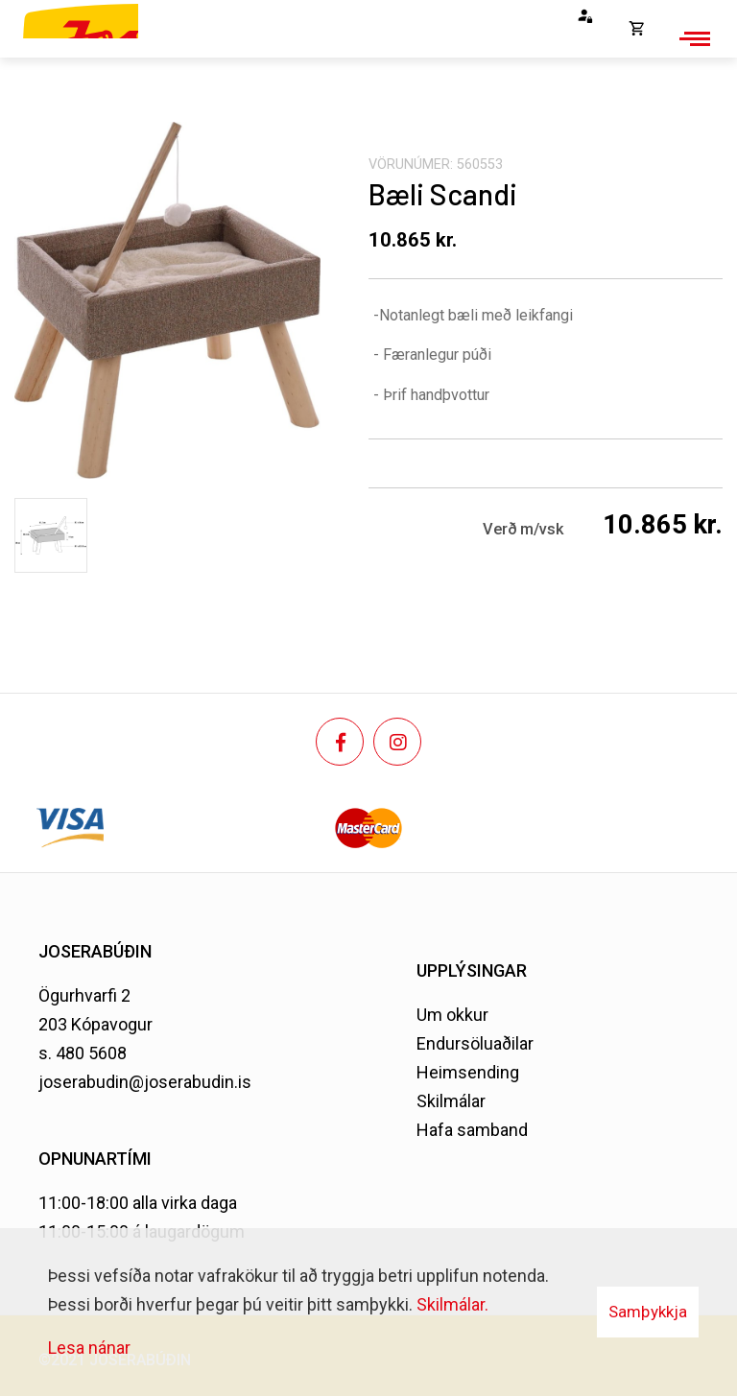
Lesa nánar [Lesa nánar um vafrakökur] (89, 1347)
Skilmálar (451, 1101)
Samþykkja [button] (647, 1311)
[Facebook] (340, 742)
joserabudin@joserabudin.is (144, 1082)
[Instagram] (397, 742)
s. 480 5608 (82, 1053)
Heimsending (467, 1072)
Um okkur (452, 1015)
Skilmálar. (452, 1304)
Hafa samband (472, 1130)
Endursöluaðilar (475, 1043)
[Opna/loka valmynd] (692, 38)
